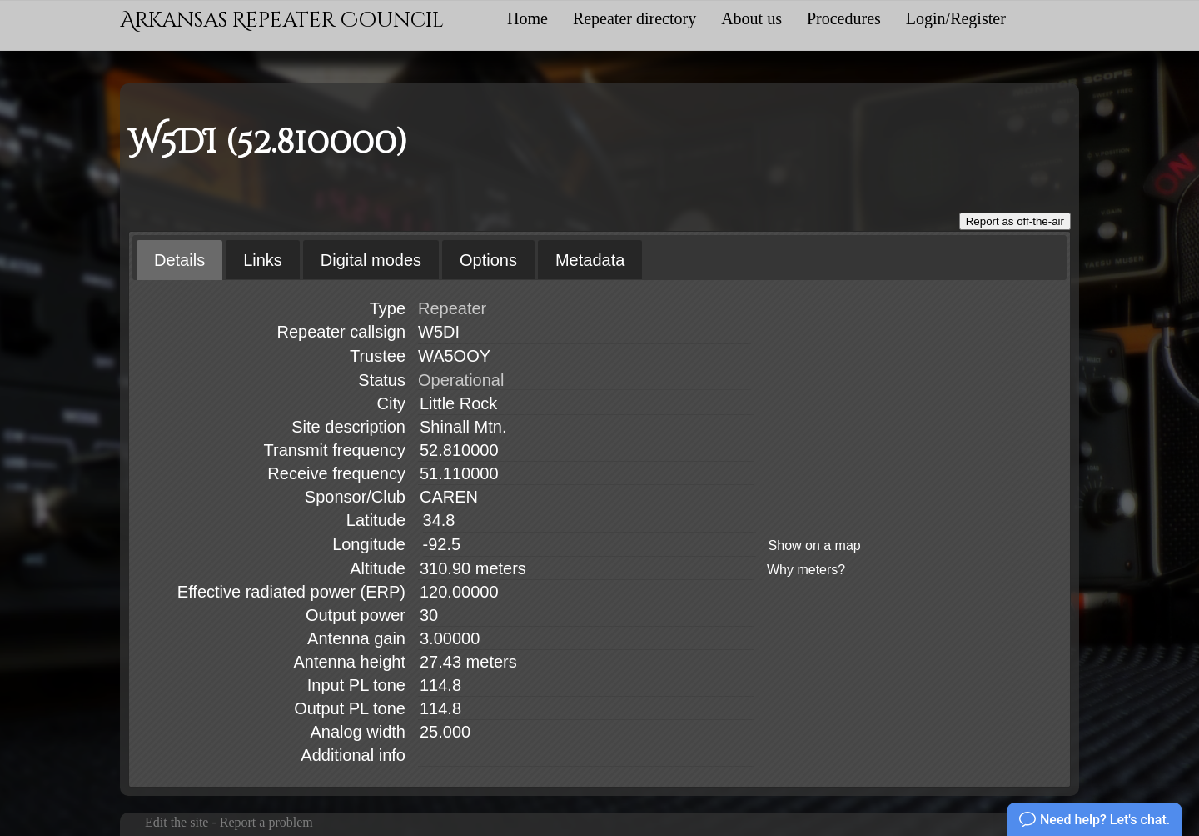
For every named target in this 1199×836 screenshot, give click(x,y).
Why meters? (806, 570)
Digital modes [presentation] (371, 260)
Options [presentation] (488, 260)
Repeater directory (634, 18)
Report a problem (266, 822)
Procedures (844, 18)
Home (527, 18)
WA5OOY (454, 356)
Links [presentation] (262, 260)
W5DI (439, 332)
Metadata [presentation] (589, 260)
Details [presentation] (179, 260)
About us (751, 18)
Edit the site (176, 822)
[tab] (179, 260)
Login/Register (956, 18)
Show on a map (815, 545)
